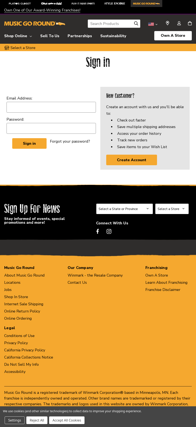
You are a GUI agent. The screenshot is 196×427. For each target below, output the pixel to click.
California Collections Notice (28, 357)
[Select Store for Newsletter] (172, 208)
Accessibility (15, 371)
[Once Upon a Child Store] (51, 3)
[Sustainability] (113, 35)
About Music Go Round (24, 275)
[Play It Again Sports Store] (83, 3)
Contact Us (77, 282)
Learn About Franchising (166, 282)
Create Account (131, 159)
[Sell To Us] (49, 35)
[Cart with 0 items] (190, 23)
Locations (12, 282)
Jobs (8, 289)
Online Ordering (18, 318)
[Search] (136, 24)
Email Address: (19, 98)
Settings (14, 420)
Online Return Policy (22, 311)
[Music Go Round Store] (146, 3)
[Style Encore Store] (115, 3)
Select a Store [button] (23, 47)
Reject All (37, 420)
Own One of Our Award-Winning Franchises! (42, 10)
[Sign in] (178, 23)
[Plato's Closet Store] (20, 3)
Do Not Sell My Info (21, 364)
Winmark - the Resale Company (95, 275)
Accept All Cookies (66, 420)
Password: (15, 119)
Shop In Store (16, 296)
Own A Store (173, 35)
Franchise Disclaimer (162, 289)
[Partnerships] (79, 35)
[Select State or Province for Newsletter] (124, 208)
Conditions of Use (19, 335)
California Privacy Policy (24, 350)
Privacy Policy (16, 342)
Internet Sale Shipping (23, 304)
